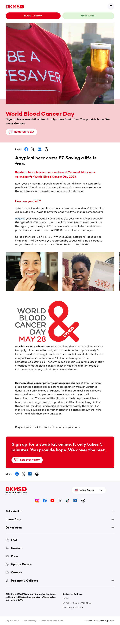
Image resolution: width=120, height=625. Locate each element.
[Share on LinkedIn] (40, 149)
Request (20, 218)
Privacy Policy (29, 620)
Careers (14, 572)
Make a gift (88, 16)
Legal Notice (12, 620)
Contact (14, 548)
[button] (60, 321)
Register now (33, 16)
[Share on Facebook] (26, 149)
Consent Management (51, 620)
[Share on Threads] (46, 149)
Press (12, 556)
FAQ (11, 540)
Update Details (19, 564)
